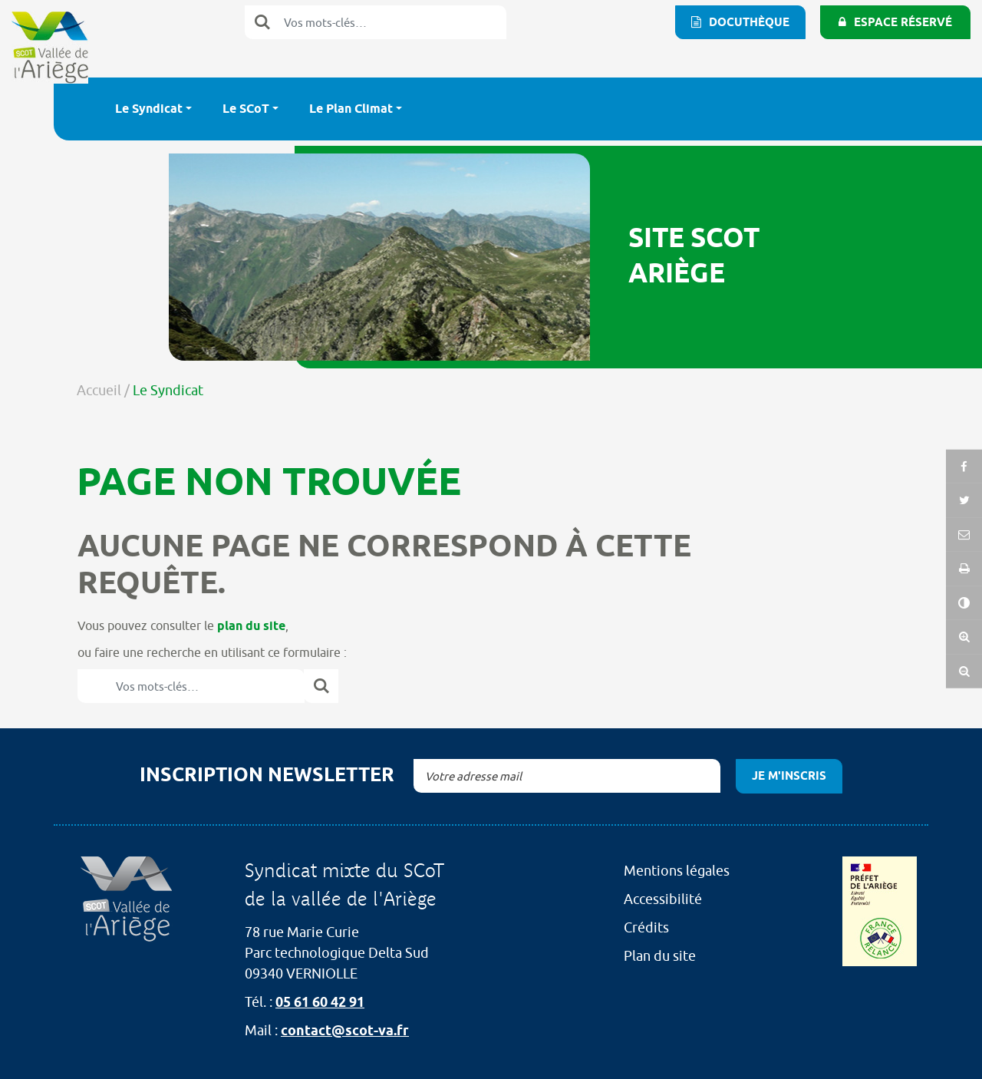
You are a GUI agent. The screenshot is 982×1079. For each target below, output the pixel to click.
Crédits (646, 927)
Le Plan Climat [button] (351, 108)
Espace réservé (903, 22)
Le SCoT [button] (245, 108)
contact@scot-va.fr (345, 1030)
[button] (964, 566)
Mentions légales (677, 871)
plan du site (251, 626)
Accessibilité (663, 899)
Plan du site (660, 956)
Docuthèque (749, 22)
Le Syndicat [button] (149, 108)
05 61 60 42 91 (319, 1002)
